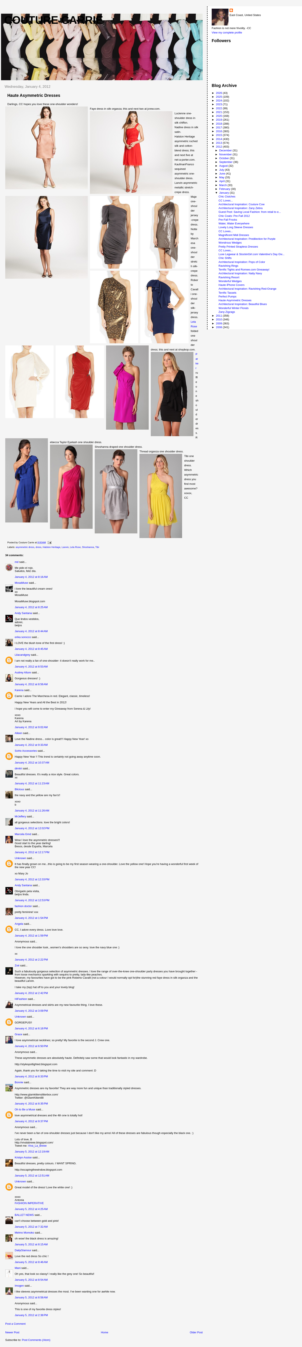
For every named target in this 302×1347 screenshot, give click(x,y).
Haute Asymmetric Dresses (235, 300)
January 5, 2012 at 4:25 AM (31, 1209)
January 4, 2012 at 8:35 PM (31, 1103)
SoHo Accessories (26, 750)
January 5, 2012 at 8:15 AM (31, 1244)
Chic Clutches (227, 196)
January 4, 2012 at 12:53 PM (32, 900)
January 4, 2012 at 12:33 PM (32, 879)
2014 (219, 139)
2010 (219, 319)
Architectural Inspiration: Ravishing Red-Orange (247, 288)
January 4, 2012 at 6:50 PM (31, 1046)
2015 (219, 135)
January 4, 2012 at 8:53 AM (31, 666)
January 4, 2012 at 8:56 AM (31, 684)
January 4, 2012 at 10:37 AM (32, 762)
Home (104, 1332)
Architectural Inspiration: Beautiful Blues (243, 304)
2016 (219, 131)
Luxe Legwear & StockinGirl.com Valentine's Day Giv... (252, 254)
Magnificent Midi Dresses (234, 235)
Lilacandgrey (22, 654)
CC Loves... (226, 200)
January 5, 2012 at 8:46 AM (31, 1262)
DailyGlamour (23, 1250)
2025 (219, 96)
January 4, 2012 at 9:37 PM (31, 1121)
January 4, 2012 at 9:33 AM (31, 744)
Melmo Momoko (24, 1232)
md (16, 562)
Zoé (17, 965)
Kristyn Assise (23, 1157)
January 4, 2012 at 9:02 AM (31, 727)
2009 (219, 323)
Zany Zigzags (227, 311)
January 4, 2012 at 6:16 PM (31, 1028)
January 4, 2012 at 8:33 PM (31, 1076)
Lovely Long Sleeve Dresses (236, 227)
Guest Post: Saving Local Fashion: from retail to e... (250, 211)
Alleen (18, 733)
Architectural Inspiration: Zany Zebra (241, 208)
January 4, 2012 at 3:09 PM (31, 1010)
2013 (219, 142)
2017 (219, 127)
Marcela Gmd (23, 834)
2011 (219, 315)
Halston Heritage (51, 547)
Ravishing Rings (228, 265)
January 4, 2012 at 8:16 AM (31, 576)
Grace (18, 1034)
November (226, 154)
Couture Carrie (53, 20)
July (222, 169)
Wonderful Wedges (230, 281)
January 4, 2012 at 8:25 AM (31, 607)
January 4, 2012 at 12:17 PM (32, 852)
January (224, 192)
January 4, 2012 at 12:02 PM (32, 828)
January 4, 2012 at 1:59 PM (31, 935)
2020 (219, 115)
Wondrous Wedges (230, 242)
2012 (219, 146)
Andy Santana (23, 613)
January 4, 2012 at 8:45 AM (31, 648)
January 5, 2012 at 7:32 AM (31, 1226)
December (226, 150)
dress (38, 547)
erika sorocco (23, 637)
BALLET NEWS (24, 1214)
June (222, 173)
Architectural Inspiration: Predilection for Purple (247, 238)
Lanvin (65, 547)
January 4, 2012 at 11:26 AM (32, 810)
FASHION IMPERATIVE (29, 1203)
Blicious (19, 789)
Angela (19, 923)
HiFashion (21, 999)
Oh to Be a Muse (25, 1109)
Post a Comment (15, 1323)
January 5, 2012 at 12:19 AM (32, 1151)
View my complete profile (227, 32)
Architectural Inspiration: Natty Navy (240, 273)
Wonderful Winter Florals (234, 308)
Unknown (20, 858)
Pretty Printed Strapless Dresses (238, 246)
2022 (219, 108)
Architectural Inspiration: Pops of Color (242, 262)
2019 (219, 119)
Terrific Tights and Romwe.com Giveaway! (244, 269)
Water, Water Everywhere (234, 223)
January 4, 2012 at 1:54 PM (31, 917)
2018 (219, 123)
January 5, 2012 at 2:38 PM (31, 1315)
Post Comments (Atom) (36, 1340)
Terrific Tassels (227, 292)
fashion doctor (23, 906)
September (226, 162)
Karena (19, 690)
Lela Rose (75, 547)
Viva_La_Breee (37, 1145)
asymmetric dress (25, 547)
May (222, 177)
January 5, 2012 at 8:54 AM (31, 1279)
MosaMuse (21, 582)
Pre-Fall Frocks (228, 219)
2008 (219, 327)
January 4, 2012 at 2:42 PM (31, 993)
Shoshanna (88, 547)
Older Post (196, 1332)
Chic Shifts (225, 258)
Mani (18, 1268)
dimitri (18, 768)
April (222, 181)
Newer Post (12, 1332)
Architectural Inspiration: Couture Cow (242, 204)
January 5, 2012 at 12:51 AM (32, 1175)
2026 (219, 93)
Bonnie (19, 1082)
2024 (219, 100)
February (225, 189)
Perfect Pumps (227, 296)
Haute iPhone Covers (232, 284)
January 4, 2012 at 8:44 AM (31, 631)
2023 (219, 104)
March (223, 185)
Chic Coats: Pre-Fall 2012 (234, 215)
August (223, 165)
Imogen (19, 1285)
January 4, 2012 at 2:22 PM (31, 959)
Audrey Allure (23, 672)
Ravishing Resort (229, 277)
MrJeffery (20, 816)
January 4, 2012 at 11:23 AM (32, 783)
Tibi (97, 547)
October (224, 158)
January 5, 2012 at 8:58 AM (31, 1297)
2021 (219, 112)
